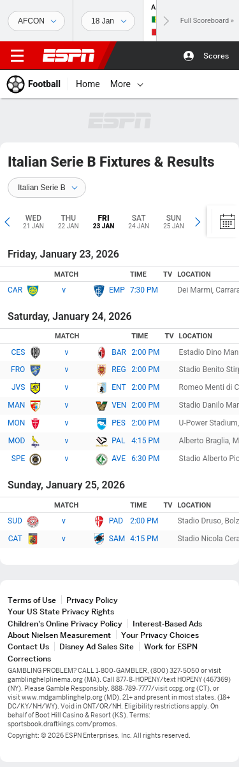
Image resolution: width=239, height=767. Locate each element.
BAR (119, 352)
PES (119, 422)
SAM (117, 538)
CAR (15, 290)
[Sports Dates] (108, 21)
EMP (117, 290)
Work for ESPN (171, 646)
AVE (119, 458)
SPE (18, 458)
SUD (15, 520)
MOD (16, 440)
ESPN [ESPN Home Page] (69, 55)
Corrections (29, 658)
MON (16, 422)
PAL (118, 440)
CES (18, 352)
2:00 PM (145, 352)
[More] (140, 84)
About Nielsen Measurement (59, 635)
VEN (119, 405)
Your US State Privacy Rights (61, 611)
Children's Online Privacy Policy (65, 623)
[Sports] (36, 21)
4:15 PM (145, 440)
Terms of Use (32, 600)
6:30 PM (145, 458)
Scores (216, 55)
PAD (116, 520)
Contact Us (28, 646)
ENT (119, 387)
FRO (18, 369)
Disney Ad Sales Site (96, 646)
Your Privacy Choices (160, 635)
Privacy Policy (92, 600)
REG (119, 369)
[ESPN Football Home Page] (34, 84)
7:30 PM (144, 290)
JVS (18, 387)
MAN (16, 405)
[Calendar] (223, 221)
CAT (15, 538)
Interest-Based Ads (167, 623)
